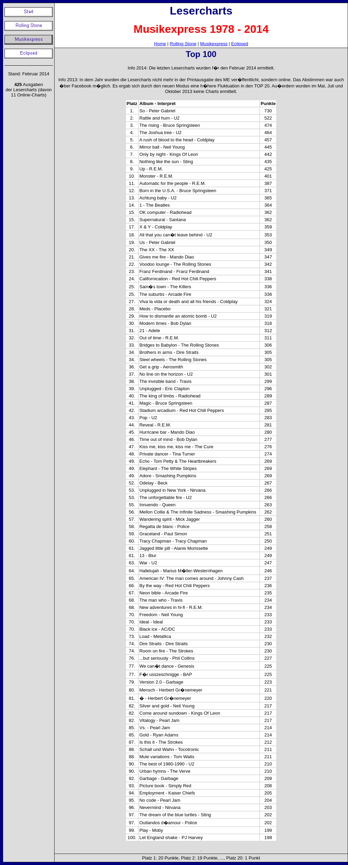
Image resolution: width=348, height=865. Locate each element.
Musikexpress (214, 43)
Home (160, 43)
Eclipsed (239, 43)
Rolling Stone (183, 43)
